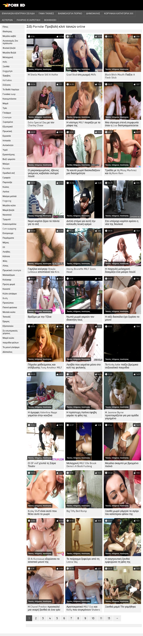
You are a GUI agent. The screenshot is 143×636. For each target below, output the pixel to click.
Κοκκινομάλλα (9, 224)
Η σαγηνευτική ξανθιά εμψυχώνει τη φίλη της (117, 560)
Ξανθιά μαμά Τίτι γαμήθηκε (120, 606)
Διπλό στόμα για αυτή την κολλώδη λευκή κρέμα (81, 223)
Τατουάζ (7, 317)
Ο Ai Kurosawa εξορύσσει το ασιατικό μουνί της (44, 560)
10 (93, 618)
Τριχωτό (7, 219)
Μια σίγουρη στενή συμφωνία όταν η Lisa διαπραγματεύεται (122, 124)
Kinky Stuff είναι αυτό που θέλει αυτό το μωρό (42, 513)
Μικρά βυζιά (8, 210)
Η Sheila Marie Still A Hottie (43, 74)
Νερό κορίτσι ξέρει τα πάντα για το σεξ (43, 223)
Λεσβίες (6, 252)
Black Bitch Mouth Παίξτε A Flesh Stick (120, 76)
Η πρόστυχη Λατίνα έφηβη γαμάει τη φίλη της (82, 414)
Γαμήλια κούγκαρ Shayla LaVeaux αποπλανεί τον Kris (43, 270)
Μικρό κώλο (8, 338)
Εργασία (7, 136)
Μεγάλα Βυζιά (9, 52)
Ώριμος (6, 321)
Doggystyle (8, 71)
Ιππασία (7, 140)
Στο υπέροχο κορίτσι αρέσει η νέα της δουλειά (121, 223)
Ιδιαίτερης (7, 31)
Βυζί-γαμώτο (9, 159)
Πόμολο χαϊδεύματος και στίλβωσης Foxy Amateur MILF (45, 366)
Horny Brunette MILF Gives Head (81, 270)
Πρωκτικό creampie (12, 270)
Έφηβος (7, 75)
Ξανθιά (6, 66)
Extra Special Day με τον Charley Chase (41, 124)
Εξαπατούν (8, 326)
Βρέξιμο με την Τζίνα (39, 316)
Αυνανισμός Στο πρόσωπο (10, 42)
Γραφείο (7, 177)
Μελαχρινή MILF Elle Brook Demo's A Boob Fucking (81, 465)
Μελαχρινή (8, 57)
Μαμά (5, 103)
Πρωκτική (7, 131)
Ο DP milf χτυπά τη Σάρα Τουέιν (42, 465)
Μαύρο (6, 164)
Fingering (7, 201)
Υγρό (5, 150)
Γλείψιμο (7, 113)
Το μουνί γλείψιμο (11, 347)
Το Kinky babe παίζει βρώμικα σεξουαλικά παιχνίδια (121, 366)
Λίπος (5, 265)
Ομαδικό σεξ (9, 173)
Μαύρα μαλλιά (9, 196)
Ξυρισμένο (8, 122)
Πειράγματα (8, 238)
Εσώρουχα (8, 233)
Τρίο (5, 108)
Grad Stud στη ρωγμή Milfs (81, 74)
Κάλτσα (6, 256)
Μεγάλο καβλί (9, 36)
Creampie (7, 117)
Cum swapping (9, 229)
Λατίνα (6, 191)
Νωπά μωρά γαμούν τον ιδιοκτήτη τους (80, 318)
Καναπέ (6, 289)
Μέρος (6, 242)
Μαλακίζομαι (9, 275)
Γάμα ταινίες (46, 13)
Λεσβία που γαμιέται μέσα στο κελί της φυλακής (84, 366)
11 (101, 618)
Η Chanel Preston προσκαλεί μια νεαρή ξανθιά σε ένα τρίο (44, 608)
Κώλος (6, 187)
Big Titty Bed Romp (77, 511)
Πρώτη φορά (9, 284)
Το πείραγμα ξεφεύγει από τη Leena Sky (83, 560)
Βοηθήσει (50, 20)
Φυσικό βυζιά (9, 48)
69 (4, 247)
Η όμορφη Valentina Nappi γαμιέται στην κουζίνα (42, 414)
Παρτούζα (7, 182)
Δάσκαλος (7, 352)
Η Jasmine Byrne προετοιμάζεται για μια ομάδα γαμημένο (121, 415)
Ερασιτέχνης (9, 154)
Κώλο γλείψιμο (10, 293)
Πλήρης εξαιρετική (28, 20)
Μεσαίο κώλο (9, 312)
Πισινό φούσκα (10, 307)
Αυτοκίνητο (8, 145)
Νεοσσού (7, 215)
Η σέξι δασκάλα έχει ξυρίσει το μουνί (122, 318)
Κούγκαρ (7, 279)
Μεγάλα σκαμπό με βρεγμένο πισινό (121, 465)
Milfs (5, 62)
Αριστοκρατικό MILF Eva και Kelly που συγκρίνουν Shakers (83, 608)
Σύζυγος (7, 85)
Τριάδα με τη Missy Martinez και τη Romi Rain (121, 172)
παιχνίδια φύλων (11, 342)
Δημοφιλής (93, 13)
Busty (5, 298)
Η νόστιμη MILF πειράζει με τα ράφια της (83, 124)
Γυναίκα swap (9, 94)
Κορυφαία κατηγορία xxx (118, 13)
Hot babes (7, 80)
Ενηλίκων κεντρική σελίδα (18, 13)
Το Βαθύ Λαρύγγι (11, 89)
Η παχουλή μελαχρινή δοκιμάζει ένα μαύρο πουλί (120, 270)
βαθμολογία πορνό (70, 13)
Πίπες (5, 27)
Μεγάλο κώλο (9, 205)
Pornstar (6, 168)
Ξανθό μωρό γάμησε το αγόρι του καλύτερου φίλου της (122, 513)
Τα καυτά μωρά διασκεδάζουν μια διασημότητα (83, 172)
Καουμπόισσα (9, 99)
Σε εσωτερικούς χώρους (10, 332)
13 (109, 618)
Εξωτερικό (8, 126)
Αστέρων (7, 20)
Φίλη (5, 261)
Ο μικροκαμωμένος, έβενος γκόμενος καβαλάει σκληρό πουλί (43, 173)
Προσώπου (8, 303)
